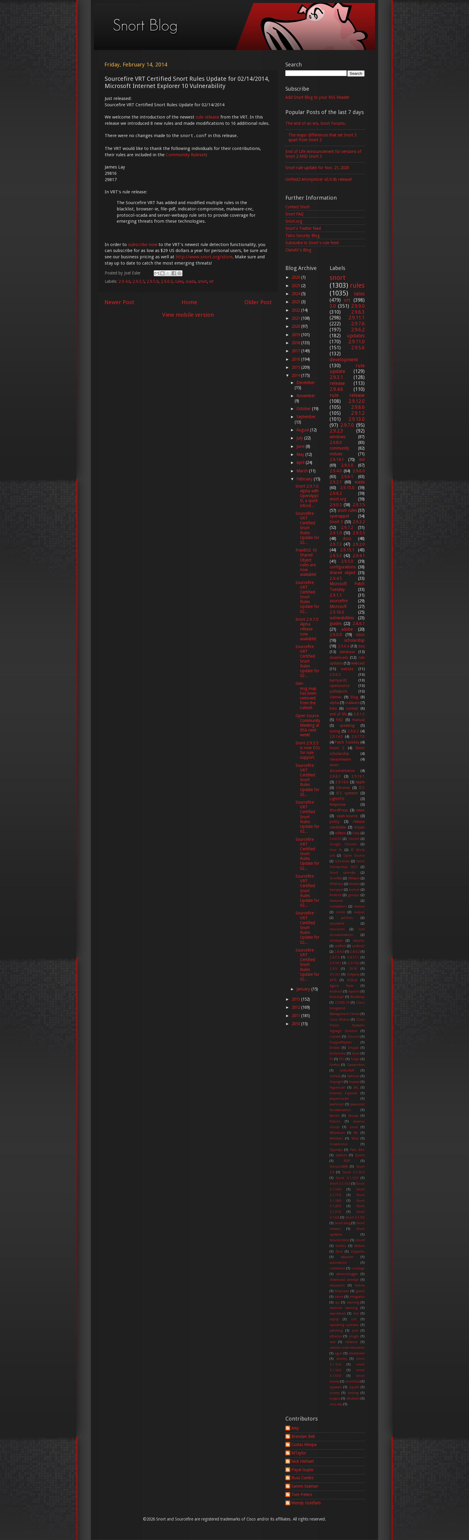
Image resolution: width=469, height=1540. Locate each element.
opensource (339, 686)
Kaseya (353, 1116)
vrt (211, 281)
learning (353, 1302)
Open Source (354, 856)
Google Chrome (343, 844)
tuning (335, 731)
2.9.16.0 (337, 612)
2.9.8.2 (336, 493)
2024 (296, 293)
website (347, 669)
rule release (207, 117)
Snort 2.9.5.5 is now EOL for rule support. (308, 750)
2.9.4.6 (124, 281)
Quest (360, 1155)
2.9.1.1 (336, 595)
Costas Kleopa (303, 1444)
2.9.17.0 (358, 737)
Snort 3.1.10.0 (353, 1172)
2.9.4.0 (336, 470)
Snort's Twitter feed (303, 228)
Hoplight (336, 1082)
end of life (338, 714)
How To (336, 850)
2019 (296, 334)
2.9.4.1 (359, 555)
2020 (296, 326)
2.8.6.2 (355, 952)
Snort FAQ (294, 214)
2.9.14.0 (336, 737)
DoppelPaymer (341, 1042)
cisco (360, 634)
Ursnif (360, 1240)
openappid (339, 516)
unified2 (358, 946)
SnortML (336, 878)
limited (359, 906)
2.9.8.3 (358, 312)
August (303, 429)
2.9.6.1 (347, 476)
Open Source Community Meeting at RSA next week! (308, 725)
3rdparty (353, 974)
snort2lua (352, 1381)
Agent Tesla (341, 986)
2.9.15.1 (347, 549)
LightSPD (337, 799)
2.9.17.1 (353, 957)
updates (356, 336)
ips (337, 1302)
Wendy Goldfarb (306, 1502)
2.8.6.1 (359, 623)
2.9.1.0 (336, 532)
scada (190, 281)
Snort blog (342, 1223)
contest (352, 708)
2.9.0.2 (353, 731)
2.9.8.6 (358, 407)
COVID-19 (342, 1003)
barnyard (336, 890)
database (347, 652)
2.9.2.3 (336, 431)
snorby (341, 1359)
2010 (296, 1023)
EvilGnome (338, 1053)
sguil (338, 1353)
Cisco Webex (340, 1020)
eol (362, 459)
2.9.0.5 (336, 504)
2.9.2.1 (336, 482)
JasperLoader (339, 1099)
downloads (339, 658)
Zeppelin (358, 1252)
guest (360, 1291)
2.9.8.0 (336, 442)
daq (361, 646)
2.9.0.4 (343, 646)
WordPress (339, 810)
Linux (354, 1127)
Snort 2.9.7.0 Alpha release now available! (307, 629)
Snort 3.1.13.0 (340, 1184)
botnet (354, 890)
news (360, 810)
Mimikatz (336, 1138)
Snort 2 (337, 748)
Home (189, 302)
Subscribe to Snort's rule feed (312, 242)
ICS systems (347, 793)
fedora (360, 1285)
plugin (354, 1336)
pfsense (336, 1336)
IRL (356, 1088)
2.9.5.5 (138, 281)
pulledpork (338, 691)
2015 (296, 367)
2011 (296, 1015)
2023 (296, 301)
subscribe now (142, 244)
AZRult (352, 980)
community (339, 448)
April (301, 462)
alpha (334, 703)
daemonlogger (347, 1274)
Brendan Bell (303, 1436)
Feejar (355, 1059)
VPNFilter (336, 884)
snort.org (338, 499)
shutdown (357, 1353)
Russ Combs (302, 1477)
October (304, 408)
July (300, 438)
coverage (358, 1268)
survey (334, 1393)
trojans (335, 1399)
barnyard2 (338, 680)
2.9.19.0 (354, 963)
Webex (359, 1246)
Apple (360, 782)
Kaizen (334, 1116)
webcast (358, 663)
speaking (347, 725)
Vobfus (341, 1246)
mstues (336, 453)
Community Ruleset (186, 154)
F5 (331, 1059)
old (353, 1319)
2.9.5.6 (153, 281)
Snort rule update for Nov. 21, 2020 (317, 167)
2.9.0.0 (336, 634)
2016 (296, 359)
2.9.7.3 (336, 544)
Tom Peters (301, 1494)
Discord (354, 1037)
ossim (340, 912)
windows (337, 436)
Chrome (343, 788)
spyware (336, 1387)
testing (353, 1393)
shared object (342, 572)
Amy (295, 1428)
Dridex (334, 1048)
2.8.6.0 (339, 952)
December (305, 382)
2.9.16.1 (358, 776)
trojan (359, 827)
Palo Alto (357, 1150)
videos (340, 833)
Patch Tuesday (347, 742)
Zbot (339, 1252)
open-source (346, 816)
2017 (296, 350)
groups (353, 895)
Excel (356, 1053)
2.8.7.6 (334, 957)
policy (334, 822)
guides (336, 623)
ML (356, 1133)
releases (351, 1342)
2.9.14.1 (337, 459)
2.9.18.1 (335, 963)
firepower (342, 1291)
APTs (333, 980)
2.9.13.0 (356, 419)
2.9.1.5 (359, 714)
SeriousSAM (339, 1167)
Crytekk (335, 1037)
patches (347, 918)
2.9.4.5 (336, 578)
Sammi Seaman (304, 1486)
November (305, 395)
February (305, 479)
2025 (296, 285)
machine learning (344, 1308)
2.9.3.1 (336, 377)
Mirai (355, 1138)
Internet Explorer (344, 1093)
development (344, 359)
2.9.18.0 (341, 782)
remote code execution (347, 1348)
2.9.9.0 (358, 306)
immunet (336, 901)
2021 (296, 318)
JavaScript (337, 1104)
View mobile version (188, 314)
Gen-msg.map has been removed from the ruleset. (306, 695)
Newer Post (119, 302)
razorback (337, 923)
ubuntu (359, 941)
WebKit (354, 884)
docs (347, 538)
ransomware (340, 759)
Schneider (342, 861)
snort (202, 281)
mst (356, 1314)
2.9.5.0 (347, 561)
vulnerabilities (342, 617)
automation (338, 1263)
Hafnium (353, 1076)
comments (337, 1268)
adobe (347, 629)
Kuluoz (335, 1121)
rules (179, 281)
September (306, 416)
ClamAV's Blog (298, 250)
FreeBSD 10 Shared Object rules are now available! (306, 562)
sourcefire (339, 600)
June (301, 446)
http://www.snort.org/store (204, 257)
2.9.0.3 (335, 675)
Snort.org (293, 221)
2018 (296, 342)
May (300, 454)
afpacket (347, 1257)
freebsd (335, 895)
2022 (296, 310)
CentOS (335, 839)
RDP (347, 1161)
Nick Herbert (302, 1461)
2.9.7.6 (358, 324)
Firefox (334, 1065)
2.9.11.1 (356, 318)
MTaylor (298, 1453)
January (303, 989)
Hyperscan (337, 1088)
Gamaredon (356, 1065)
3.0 (333, 306)
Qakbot (341, 1155)
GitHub (335, 1076)
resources (337, 929)
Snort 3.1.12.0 (347, 1178)
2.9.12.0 (356, 401)
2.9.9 (333, 969)
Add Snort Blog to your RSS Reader (317, 97)
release (337, 383)
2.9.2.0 (359, 544)
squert (354, 1387)
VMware (354, 878)
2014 (296, 375)
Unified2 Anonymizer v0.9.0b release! (318, 179)
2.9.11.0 (356, 342)
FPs (342, 1059)
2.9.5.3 (336, 555)
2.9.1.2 (358, 413)
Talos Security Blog (302, 235)
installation (338, 906)
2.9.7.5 (359, 504)
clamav (336, 697)
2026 (296, 277)
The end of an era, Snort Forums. (315, 123)
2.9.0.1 (335, 776)
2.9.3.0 (347, 465)
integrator (357, 1297)
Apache (354, 991)
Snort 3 (336, 521)
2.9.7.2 (347, 527)
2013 (296, 999)
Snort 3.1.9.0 (355, 1217)
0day (356, 833)
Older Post (258, 302)
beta (333, 708)
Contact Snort (297, 206)
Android (336, 991)
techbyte (336, 941)
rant (333, 1342)
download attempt (344, 1280)
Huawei (354, 1082)
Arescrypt (337, 997)
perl (355, 1331)
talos (359, 294)
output (359, 912)
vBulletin (353, 1399)
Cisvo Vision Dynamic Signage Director (347, 1025)
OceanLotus (339, 1144)
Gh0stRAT (347, 1070)
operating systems (344, 1325)
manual (358, 720)
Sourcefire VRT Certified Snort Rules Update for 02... (307, 528)
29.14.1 (335, 974)
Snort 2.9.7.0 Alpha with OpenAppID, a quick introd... (307, 496)
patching (336, 1331)
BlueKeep (357, 997)
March (302, 470)
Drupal (353, 1048)
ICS (362, 788)
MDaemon (337, 1133)
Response (337, 804)
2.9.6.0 (167, 281)
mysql (334, 1319)
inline (339, 1297)
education (337, 1285)
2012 (296, 1007)
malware (352, 703)
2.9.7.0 (347, 425)
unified (340, 946)
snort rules (347, 510)
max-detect (338, 1314)
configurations (343, 567)
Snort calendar (343, 873)
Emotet (353, 839)
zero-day (336, 1404)
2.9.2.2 (359, 521)
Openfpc (336, 1150)
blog (354, 697)
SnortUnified (339, 1240)
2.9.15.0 (347, 487)
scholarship (354, 640)
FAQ (339, 720)
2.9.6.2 (358, 330)
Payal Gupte (302, 1469)
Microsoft (338, 606)
